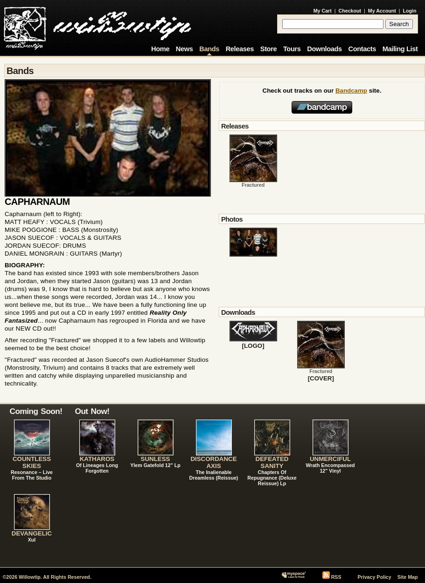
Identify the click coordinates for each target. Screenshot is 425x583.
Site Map (407, 577)
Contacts (362, 49)
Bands (209, 49)
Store (268, 49)
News (184, 49)
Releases (240, 49)
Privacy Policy (374, 577)
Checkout (350, 11)
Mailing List (400, 49)
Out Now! (92, 411)
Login (410, 11)
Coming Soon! (36, 411)
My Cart (323, 11)
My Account (382, 11)
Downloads (324, 49)
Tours (292, 49)
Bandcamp (351, 90)
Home (160, 49)
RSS (336, 577)
